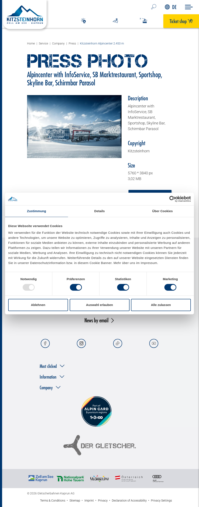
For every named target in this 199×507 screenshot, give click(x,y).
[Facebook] (45, 343)
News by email (96, 320)
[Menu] (189, 7)
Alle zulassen (161, 305)
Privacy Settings (161, 500)
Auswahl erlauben (99, 305)
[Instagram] (81, 343)
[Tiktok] (117, 343)
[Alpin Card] (96, 411)
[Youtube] (153, 343)
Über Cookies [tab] (162, 211)
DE (171, 7)
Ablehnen (38, 305)
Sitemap (74, 500)
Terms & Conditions (52, 500)
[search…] (153, 7)
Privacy (103, 500)
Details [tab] (99, 211)
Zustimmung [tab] (36, 211)
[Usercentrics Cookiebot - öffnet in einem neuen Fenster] (172, 199)
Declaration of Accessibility (129, 500)
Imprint (89, 500)
